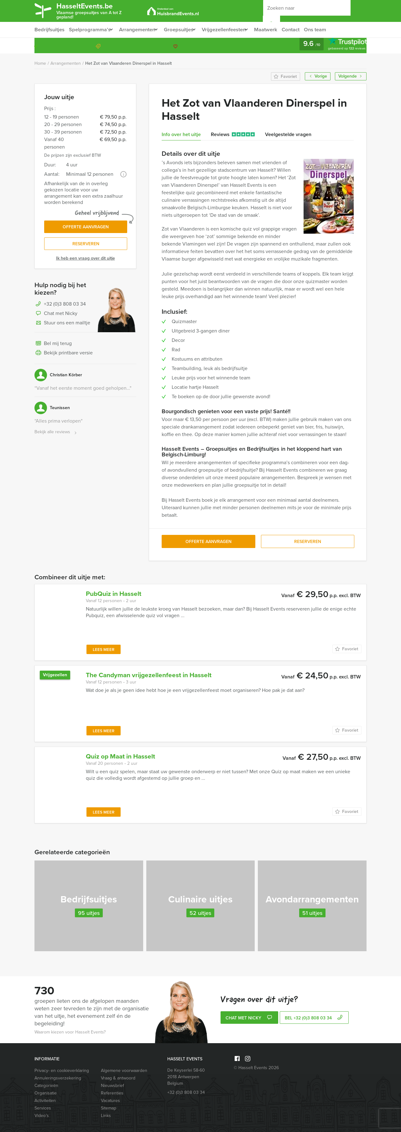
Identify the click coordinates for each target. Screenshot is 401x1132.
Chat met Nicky (55, 316)
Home (40, 63)
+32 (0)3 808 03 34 (336, 45)
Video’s (41, 1115)
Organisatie (45, 1093)
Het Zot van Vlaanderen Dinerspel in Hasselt (128, 63)
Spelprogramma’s (90, 29)
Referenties (112, 1093)
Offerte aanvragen (86, 228)
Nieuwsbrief (112, 1085)
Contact (303, 29)
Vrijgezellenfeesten (232, 29)
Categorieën (46, 1085)
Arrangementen (139, 29)
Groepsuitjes (183, 29)
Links (106, 1115)
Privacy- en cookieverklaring (61, 1070)
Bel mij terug (53, 346)
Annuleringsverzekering (57, 1078)
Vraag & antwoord (118, 1078)
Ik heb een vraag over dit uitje (85, 260)
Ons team (328, 29)
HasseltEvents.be (98, 10)
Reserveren (85, 245)
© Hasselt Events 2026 (256, 1067)
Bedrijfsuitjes (49, 29)
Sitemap (108, 1108)
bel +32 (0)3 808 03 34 (314, 1018)
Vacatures (110, 1100)
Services (42, 1108)
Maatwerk (277, 29)
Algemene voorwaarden (124, 1070)
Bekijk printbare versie (63, 355)
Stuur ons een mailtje (62, 325)
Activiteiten (45, 1100)
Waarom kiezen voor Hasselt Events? (70, 1032)
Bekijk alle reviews (56, 434)
